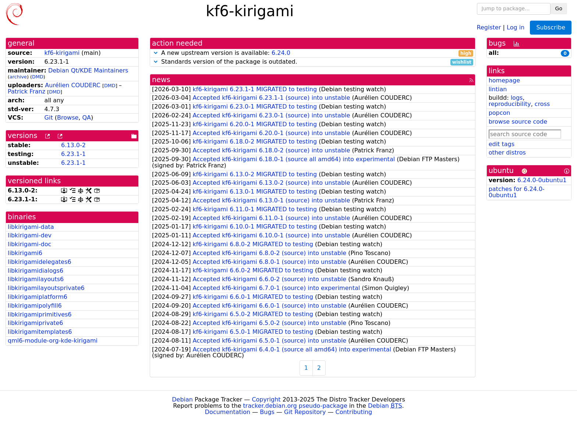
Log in (515, 27)
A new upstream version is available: (312, 53)
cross (542, 103)
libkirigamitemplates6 (40, 331)
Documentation (227, 411)
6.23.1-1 (73, 154)
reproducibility (510, 103)
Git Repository (305, 411)
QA (86, 117)
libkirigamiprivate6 (35, 322)
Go (558, 8)
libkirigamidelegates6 (39, 261)
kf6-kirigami (62, 52)
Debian (182, 399)
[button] (155, 52)
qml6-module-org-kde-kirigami (53, 340)
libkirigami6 (25, 253)
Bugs (267, 411)
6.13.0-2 (73, 145)
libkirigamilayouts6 (36, 279)
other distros (507, 152)
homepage (504, 80)
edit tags (501, 144)
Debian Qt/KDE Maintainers (88, 70)
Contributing (354, 411)
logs (517, 97)
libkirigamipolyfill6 (35, 305)
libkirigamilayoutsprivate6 (46, 287)
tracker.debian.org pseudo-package (295, 405)
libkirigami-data (31, 226)
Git (49, 117)
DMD (37, 76)
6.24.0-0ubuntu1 (542, 180)
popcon (499, 112)
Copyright (266, 399)
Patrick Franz (26, 91)
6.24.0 (281, 52)
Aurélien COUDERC (72, 85)
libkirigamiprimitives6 (40, 314)
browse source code (518, 121)
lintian (498, 89)
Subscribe (550, 27)
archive (18, 76)
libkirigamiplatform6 (37, 296)
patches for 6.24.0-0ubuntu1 (517, 192)
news (161, 79)
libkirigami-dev (30, 235)
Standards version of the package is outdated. (312, 62)
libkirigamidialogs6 (35, 270)
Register (489, 27)
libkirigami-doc (29, 244)
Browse (67, 117)
